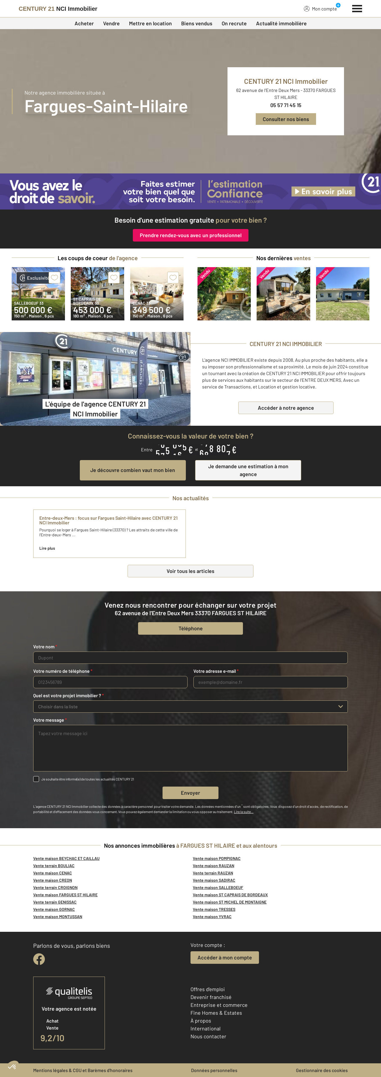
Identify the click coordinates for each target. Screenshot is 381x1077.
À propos (200, 1020)
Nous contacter (208, 1036)
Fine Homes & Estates (216, 1012)
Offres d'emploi (207, 989)
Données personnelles (214, 1070)
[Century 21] (58, 9)
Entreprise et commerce (219, 1005)
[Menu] (357, 7)
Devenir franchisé (211, 997)
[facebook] (39, 959)
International (205, 1028)
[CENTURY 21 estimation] (190, 191)
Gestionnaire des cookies (322, 1070)
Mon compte (320, 8)
